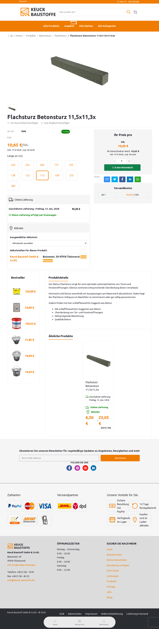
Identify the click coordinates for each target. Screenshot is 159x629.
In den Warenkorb (122, 167)
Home (19, 35)
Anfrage (111, 586)
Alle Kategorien (107, 26)
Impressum (91, 613)
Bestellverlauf (114, 554)
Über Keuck (113, 570)
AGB (61, 613)
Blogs (110, 597)
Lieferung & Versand (137, 613)
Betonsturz (45, 35)
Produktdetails (58, 277)
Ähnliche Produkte (61, 336)
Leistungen (113, 576)
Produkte (31, 35)
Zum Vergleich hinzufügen (55, 123)
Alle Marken (86, 26)
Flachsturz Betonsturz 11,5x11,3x (92, 386)
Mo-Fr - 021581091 (130, 1)
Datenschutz (75, 613)
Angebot (70, 24)
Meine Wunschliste (117, 560)
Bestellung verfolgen (118, 565)
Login (110, 549)
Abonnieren (120, 458)
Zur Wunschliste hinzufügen (22, 123)
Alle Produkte (51, 26)
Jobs (109, 592)
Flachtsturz (61, 35)
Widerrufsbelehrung (112, 613)
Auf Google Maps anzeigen (21, 565)
